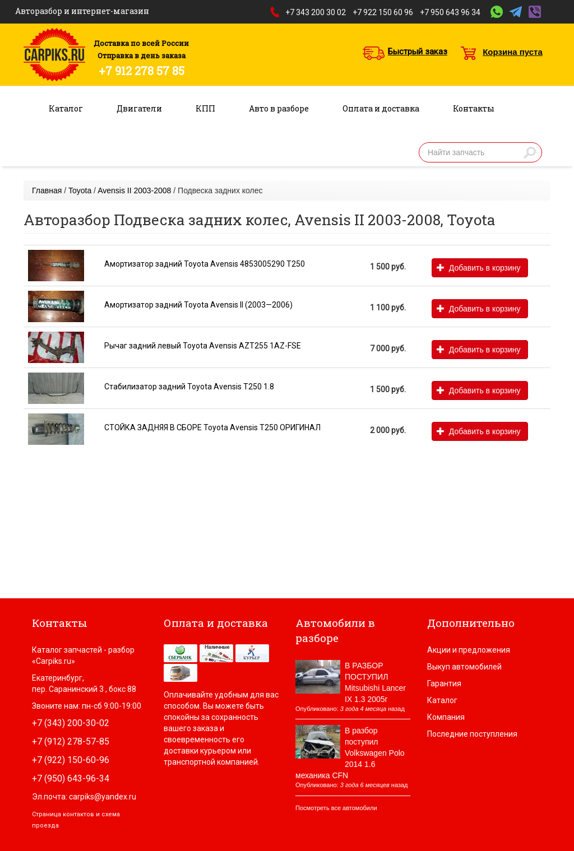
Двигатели (139, 108)
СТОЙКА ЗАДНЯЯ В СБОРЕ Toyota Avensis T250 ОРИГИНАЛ (212, 427)
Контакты (473, 108)
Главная (47, 190)
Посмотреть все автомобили (336, 808)
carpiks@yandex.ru (102, 796)
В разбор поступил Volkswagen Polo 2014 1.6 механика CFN (350, 753)
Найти (529, 152)
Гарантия (444, 683)
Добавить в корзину (478, 267)
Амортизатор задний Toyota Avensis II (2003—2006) (198, 304)
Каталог (66, 108)
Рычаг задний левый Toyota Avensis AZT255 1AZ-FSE (202, 345)
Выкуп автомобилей (464, 666)
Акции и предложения (468, 649)
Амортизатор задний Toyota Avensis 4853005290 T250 (204, 263)
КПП (205, 108)
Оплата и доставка (380, 108)
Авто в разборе (279, 108)
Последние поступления (472, 733)
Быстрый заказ (417, 51)
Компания (446, 717)
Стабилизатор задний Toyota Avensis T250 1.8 (189, 386)
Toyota (79, 190)
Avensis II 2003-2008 (134, 190)
